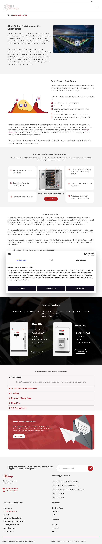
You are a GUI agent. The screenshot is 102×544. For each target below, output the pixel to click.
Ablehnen (21, 288)
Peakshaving (8, 508)
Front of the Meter (10, 528)
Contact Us (55, 528)
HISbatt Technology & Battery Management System (68, 490)
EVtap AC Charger (58, 494)
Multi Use (7, 515)
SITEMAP (83, 541)
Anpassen (51, 288)
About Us (55, 525)
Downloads (55, 511)
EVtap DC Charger (58, 498)
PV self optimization (10, 511)
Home (10, 15)
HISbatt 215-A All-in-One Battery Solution (65, 486)
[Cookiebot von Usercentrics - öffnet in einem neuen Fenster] (85, 254)
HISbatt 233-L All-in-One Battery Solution (65, 482)
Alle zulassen (80, 288)
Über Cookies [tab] (81, 260)
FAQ (53, 515)
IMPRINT (53, 541)
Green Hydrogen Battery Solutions (14, 521)
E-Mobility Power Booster (12, 525)
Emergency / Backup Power (12, 518)
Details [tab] (51, 260)
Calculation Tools (57, 508)
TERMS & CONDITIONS (73, 541)
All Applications (8, 531)
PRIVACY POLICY (61, 541)
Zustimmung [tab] (21, 260)
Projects (54, 531)
